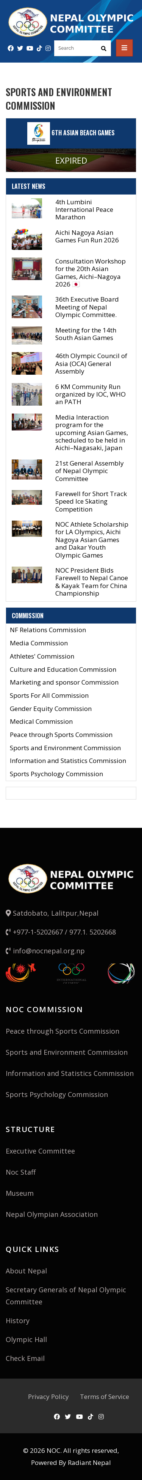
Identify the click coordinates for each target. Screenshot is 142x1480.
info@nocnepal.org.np (45, 950)
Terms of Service (104, 1396)
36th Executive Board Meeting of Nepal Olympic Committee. (87, 307)
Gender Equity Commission (51, 708)
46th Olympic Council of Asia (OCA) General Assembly (91, 363)
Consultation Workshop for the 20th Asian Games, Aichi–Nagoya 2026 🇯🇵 (90, 272)
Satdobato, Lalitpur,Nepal (52, 913)
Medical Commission (41, 721)
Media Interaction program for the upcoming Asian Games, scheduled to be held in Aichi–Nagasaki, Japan (91, 432)
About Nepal (26, 1270)
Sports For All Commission (49, 695)
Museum (20, 1193)
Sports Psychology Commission (56, 774)
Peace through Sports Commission (61, 734)
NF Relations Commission (48, 630)
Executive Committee (40, 1150)
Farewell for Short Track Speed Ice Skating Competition (91, 501)
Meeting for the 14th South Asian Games (85, 334)
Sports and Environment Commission (65, 748)
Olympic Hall (26, 1339)
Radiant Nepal (89, 1462)
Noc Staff (21, 1172)
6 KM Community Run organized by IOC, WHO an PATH (90, 394)
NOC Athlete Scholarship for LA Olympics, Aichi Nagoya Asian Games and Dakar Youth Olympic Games (91, 539)
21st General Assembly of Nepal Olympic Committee (89, 471)
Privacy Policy (48, 1396)
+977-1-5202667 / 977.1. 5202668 (61, 931)
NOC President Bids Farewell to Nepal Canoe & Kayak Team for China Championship (91, 582)
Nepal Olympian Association (52, 1214)
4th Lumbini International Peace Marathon (84, 210)
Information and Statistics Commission (68, 761)
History (18, 1320)
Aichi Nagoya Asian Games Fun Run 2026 (87, 236)
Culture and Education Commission (63, 669)
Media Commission (39, 643)
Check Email (25, 1358)
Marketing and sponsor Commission (64, 682)
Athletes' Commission (42, 656)
